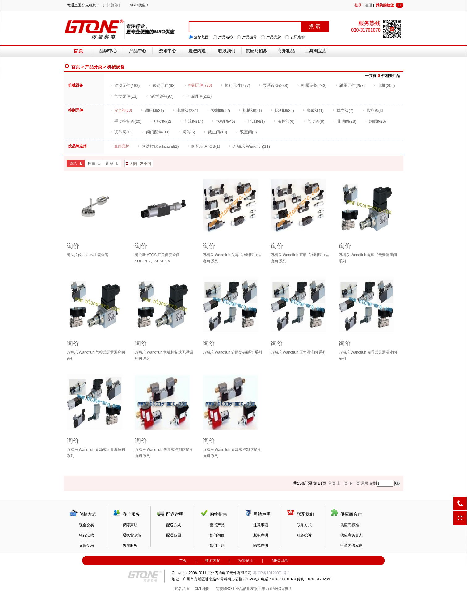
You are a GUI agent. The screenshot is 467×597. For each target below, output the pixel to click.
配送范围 (173, 535)
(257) (350, 85)
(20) (125, 121)
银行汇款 (86, 535)
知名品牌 (182, 588)
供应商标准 (349, 525)
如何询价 (217, 535)
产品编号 (249, 37)
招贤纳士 (245, 560)
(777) (235, 85)
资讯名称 (297, 37)
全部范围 (201, 37)
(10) (215, 132)
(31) (152, 110)
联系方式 (304, 525)
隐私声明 (260, 545)
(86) (282, 110)
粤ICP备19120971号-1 (271, 573)
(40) (223, 121)
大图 (131, 164)
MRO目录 (280, 560)
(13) (123, 96)
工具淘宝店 (315, 51)
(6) (284, 121)
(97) (159, 96)
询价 (73, 246)
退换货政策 (132, 535)
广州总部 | (111, 5)
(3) (372, 110)
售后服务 (130, 545)
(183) (125, 85)
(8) (313, 121)
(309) (384, 85)
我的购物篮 (389, 5)
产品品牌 (273, 37)
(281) (185, 110)
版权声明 (260, 535)
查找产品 (217, 525)
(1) (313, 110)
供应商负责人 (351, 535)
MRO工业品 (233, 588)
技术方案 (212, 560)
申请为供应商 (351, 545)
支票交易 (86, 545)
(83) (155, 132)
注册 (368, 5)
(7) (343, 110)
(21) (250, 110)
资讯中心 (167, 51)
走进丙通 (197, 51)
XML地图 (202, 588)
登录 (358, 5)
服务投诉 (304, 535)
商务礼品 (286, 51)
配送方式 (173, 525)
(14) (191, 121)
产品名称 (225, 37)
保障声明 (130, 525)
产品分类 (93, 66)
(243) (311, 85)
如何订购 (217, 545)
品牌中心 (108, 51)
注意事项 (260, 525)
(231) (197, 96)
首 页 (78, 51)
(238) (273, 85)
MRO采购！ (282, 588)
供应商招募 (256, 51)
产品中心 (137, 51)
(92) (218, 110)
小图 (145, 164)
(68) (162, 85)
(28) (344, 121)
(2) (160, 121)
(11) (121, 132)
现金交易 (86, 525)
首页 (75, 66)
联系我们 (226, 51)
